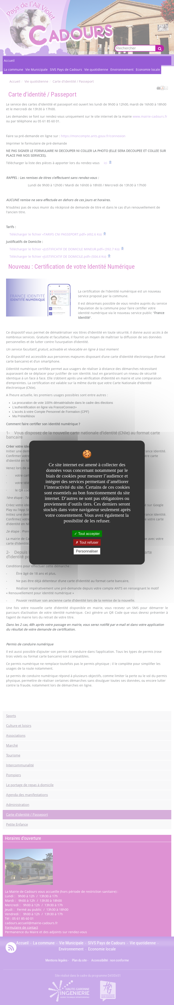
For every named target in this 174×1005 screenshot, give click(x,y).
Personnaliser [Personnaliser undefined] (87, 551)
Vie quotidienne (96, 69)
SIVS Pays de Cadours (66, 69)
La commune (13, 69)
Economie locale (148, 69)
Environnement (122, 69)
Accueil (9, 60)
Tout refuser (87, 542)
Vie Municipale (36, 69)
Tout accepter (87, 533)
